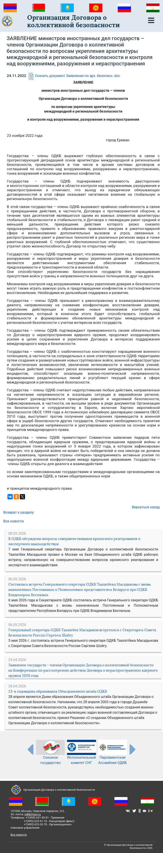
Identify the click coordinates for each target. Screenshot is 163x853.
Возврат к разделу (18, 512)
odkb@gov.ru (32, 814)
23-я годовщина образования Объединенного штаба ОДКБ (57, 691)
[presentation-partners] (30, 749)
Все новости (13, 521)
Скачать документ (46, 76)
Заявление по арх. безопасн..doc (93, 76)
